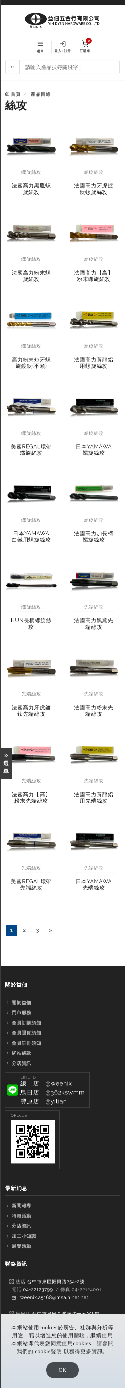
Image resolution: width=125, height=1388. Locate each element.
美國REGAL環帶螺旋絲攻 (31, 449)
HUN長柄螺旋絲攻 (31, 623)
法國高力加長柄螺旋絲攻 (93, 536)
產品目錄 (40, 94)
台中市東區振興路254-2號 (56, 1281)
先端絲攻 (94, 607)
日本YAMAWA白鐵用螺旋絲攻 (31, 536)
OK (62, 1370)
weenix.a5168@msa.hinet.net (54, 1297)
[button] (47, 1090)
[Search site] (69, 67)
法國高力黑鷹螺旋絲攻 (31, 188)
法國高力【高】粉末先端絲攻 (31, 797)
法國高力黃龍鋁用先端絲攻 (93, 797)
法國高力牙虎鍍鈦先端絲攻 (31, 710)
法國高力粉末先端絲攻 (93, 710)
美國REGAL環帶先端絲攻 (31, 884)
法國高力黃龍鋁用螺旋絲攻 (93, 363)
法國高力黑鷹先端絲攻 (93, 623)
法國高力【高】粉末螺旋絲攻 (93, 276)
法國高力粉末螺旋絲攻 (31, 276)
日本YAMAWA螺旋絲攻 (94, 449)
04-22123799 (38, 1289)
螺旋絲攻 (31, 172)
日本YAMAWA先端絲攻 (94, 884)
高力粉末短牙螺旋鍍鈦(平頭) (31, 363)
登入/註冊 (62, 47)
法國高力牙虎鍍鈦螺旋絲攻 (93, 188)
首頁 (16, 94)
